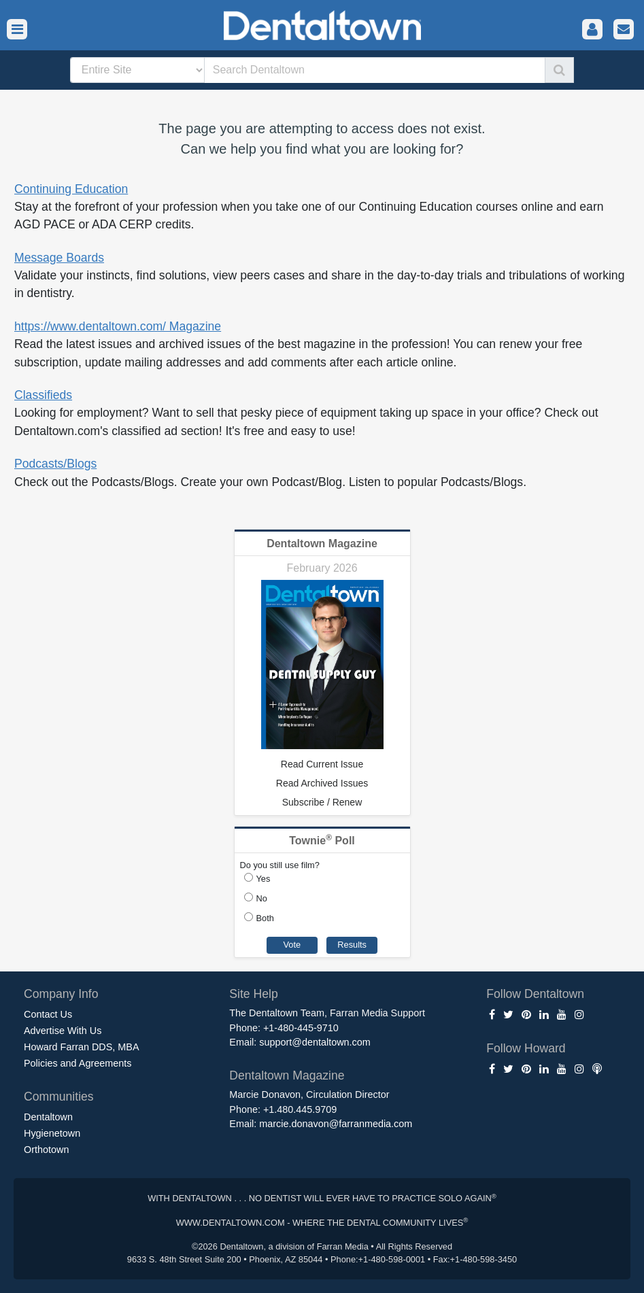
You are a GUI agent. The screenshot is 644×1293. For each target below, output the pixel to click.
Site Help (253, 994)
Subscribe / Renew (322, 802)
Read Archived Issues (322, 783)
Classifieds (43, 395)
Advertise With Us (62, 1030)
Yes (263, 879)
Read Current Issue (322, 764)
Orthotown (46, 1149)
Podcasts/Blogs (55, 463)
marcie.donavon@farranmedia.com (335, 1123)
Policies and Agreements (77, 1063)
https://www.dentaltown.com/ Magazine (117, 326)
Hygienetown (52, 1133)
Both (265, 918)
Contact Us (48, 1014)
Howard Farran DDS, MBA (81, 1046)
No (261, 898)
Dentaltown (48, 1116)
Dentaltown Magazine (322, 543)
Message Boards (59, 257)
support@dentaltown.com (314, 1042)
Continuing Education (71, 189)
